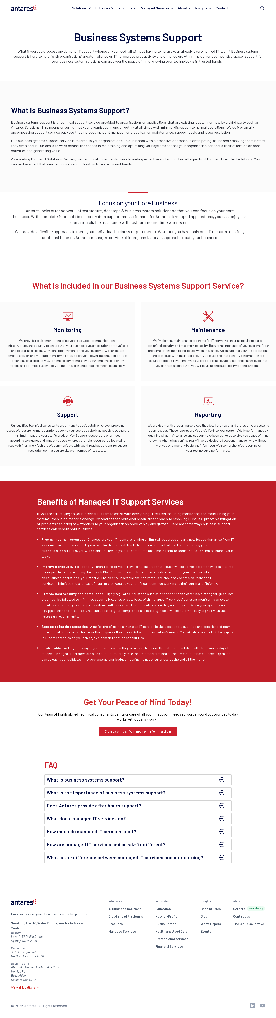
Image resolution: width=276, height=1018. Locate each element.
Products (116, 924)
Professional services (172, 939)
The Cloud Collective (248, 924)
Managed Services (122, 931)
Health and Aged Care (171, 931)
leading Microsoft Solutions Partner (47, 159)
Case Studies (211, 909)
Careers (249, 908)
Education (163, 909)
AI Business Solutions (125, 909)
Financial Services (169, 946)
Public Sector (165, 924)
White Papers (211, 924)
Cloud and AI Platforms (126, 916)
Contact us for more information (138, 731)
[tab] (138, 779)
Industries (162, 901)
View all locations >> (25, 987)
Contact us (241, 916)
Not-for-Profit (166, 916)
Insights (206, 901)
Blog (204, 916)
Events (206, 931)
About (237, 901)
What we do (116, 901)
